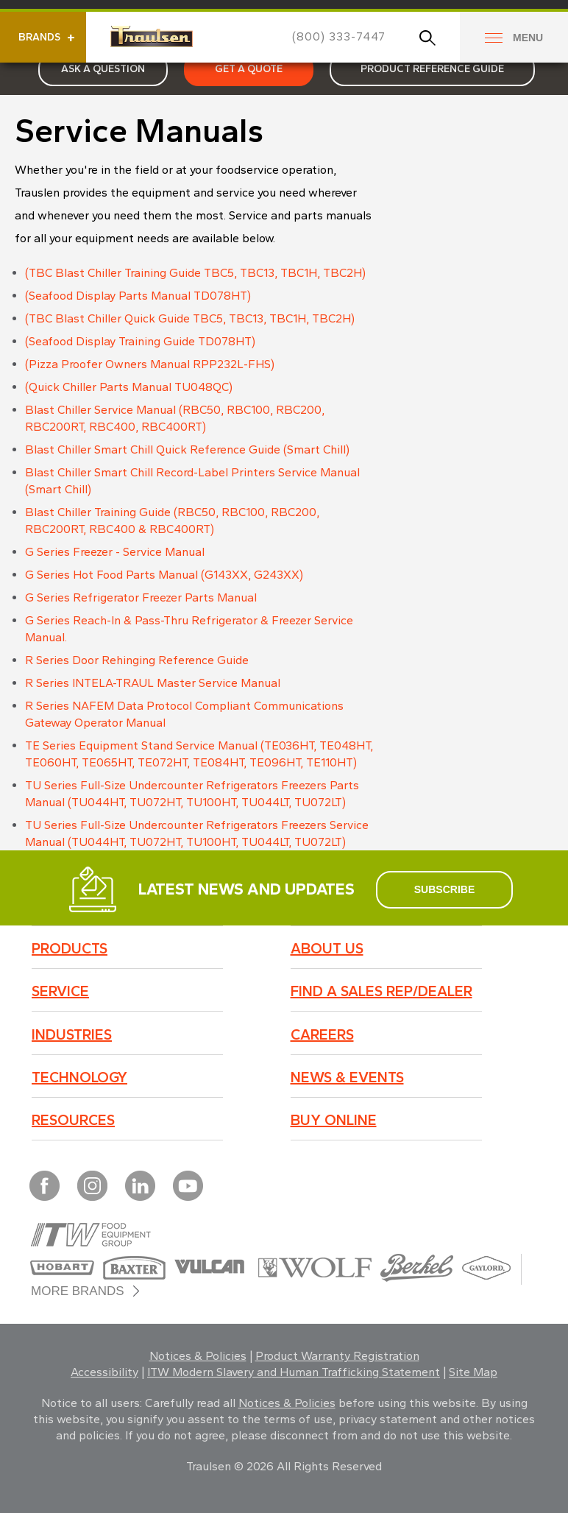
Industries (72, 1034)
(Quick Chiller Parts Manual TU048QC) (128, 387)
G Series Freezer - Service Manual (115, 552)
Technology (79, 1077)
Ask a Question (103, 69)
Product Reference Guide (432, 69)
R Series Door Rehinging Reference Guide (137, 660)
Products (69, 948)
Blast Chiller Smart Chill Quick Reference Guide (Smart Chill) (187, 449)
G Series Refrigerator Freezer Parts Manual (141, 597)
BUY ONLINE (334, 1120)
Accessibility (104, 1372)
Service (60, 991)
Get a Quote (249, 69)
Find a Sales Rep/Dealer (381, 991)
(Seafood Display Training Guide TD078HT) (140, 341)
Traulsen (151, 36)
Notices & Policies (197, 1356)
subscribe (444, 889)
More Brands (77, 1291)
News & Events (347, 1077)
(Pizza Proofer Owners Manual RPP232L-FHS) (149, 364)
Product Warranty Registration (337, 1356)
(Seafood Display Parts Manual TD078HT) (138, 296)
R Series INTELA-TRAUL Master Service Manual (152, 683)
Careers (322, 1034)
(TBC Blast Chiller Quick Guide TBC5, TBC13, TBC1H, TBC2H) (190, 318)
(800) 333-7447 (339, 36)
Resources (73, 1120)
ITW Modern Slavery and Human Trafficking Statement (293, 1372)
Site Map (473, 1372)
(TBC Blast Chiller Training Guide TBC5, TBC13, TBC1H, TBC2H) (195, 273)
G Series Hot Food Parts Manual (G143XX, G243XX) (164, 575)
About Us (327, 948)
